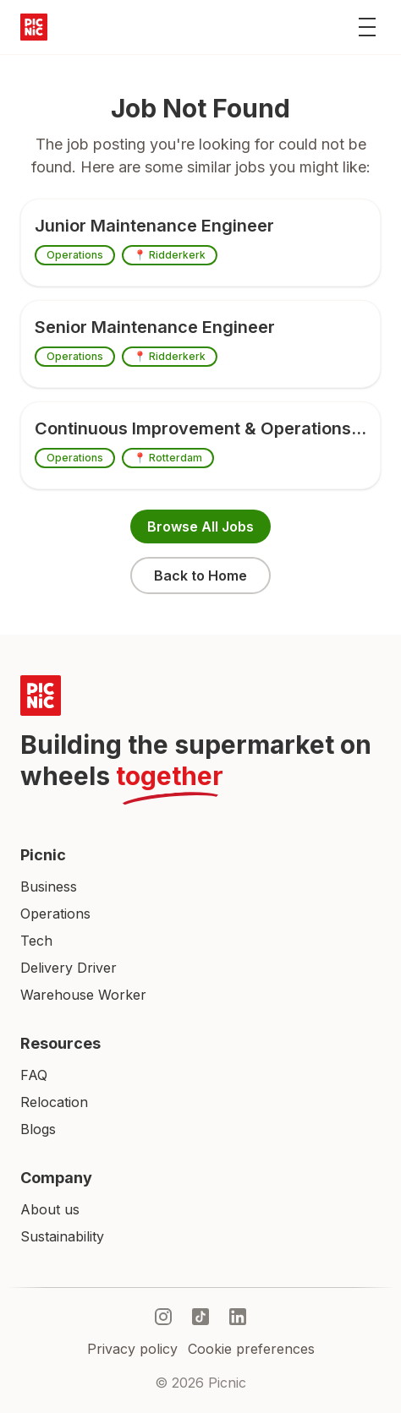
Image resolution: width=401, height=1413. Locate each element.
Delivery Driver (68, 967)
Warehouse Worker (83, 994)
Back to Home (200, 575)
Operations (55, 913)
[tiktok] (200, 1316)
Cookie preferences (251, 1348)
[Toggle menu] (367, 27)
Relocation (54, 1102)
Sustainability (62, 1236)
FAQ (33, 1075)
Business (48, 886)
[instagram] (163, 1316)
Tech (36, 940)
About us (50, 1209)
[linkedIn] (237, 1316)
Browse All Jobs (200, 526)
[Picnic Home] (200, 695)
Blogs (38, 1129)
